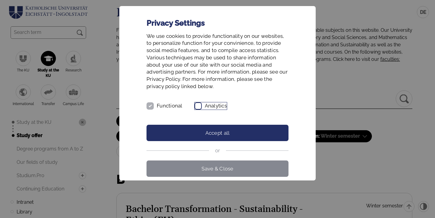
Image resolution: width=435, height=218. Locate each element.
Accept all (217, 133)
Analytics (216, 106)
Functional (169, 106)
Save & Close (217, 169)
